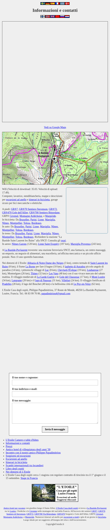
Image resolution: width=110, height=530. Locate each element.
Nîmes (5, 223)
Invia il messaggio (55, 429)
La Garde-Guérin (46, 277)
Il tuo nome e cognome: (25, 377)
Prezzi (9, 446)
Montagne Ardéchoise (31, 216)
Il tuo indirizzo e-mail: (24, 389)
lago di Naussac (43, 280)
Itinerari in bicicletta (16, 462)
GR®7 (14, 209)
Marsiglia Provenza (81, 244)
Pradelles (7, 284)
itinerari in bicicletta (39, 199)
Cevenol (14, 216)
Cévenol (99, 514)
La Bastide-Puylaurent (16, 250)
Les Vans (53, 273)
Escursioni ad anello (16, 459)
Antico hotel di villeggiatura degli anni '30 (28, 449)
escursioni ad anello (16, 199)
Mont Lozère (98, 277)
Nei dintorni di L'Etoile (18, 471)
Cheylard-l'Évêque (67, 270)
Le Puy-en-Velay (82, 284)
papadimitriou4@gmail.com (55, 293)
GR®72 (53, 209)
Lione (41, 219)
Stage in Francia (29, 478)
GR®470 (61, 514)
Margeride (50, 216)
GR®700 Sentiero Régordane (44, 212)
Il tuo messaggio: (21, 400)
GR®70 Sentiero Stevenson (33, 209)
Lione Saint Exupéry (48, 244)
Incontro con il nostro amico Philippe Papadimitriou (33, 452)
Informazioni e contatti (18, 443)
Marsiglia (50, 219)
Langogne (17, 280)
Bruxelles (24, 219)
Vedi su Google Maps (55, 127)
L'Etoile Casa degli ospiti (67, 508)
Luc (47, 270)
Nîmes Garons (19, 244)
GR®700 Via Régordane (45, 514)
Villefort (65, 280)
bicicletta (102, 517)
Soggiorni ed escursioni (18, 455)
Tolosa (26, 223)
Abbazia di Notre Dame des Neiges (45, 263)
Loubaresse (93, 270)
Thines (34, 273)
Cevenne (33, 511)
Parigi (33, 219)
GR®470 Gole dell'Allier (15, 212)
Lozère (13, 511)
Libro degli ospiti (15, 468)
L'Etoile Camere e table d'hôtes (22, 440)
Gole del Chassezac (69, 277)
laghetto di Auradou (75, 266)
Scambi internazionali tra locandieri (24, 465)
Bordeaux (37, 223)
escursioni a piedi (71, 517)
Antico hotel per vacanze (14, 508)
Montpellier (16, 223)
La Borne (30, 266)
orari (63, 240)
